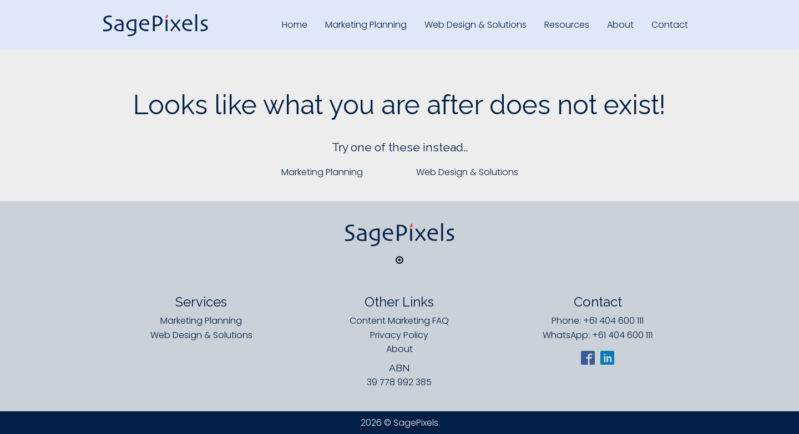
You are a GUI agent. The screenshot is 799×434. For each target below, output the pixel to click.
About (620, 24)
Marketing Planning (366, 24)
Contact (669, 24)
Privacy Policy (399, 335)
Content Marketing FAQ (399, 320)
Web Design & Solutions (475, 24)
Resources (566, 24)
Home (294, 24)
